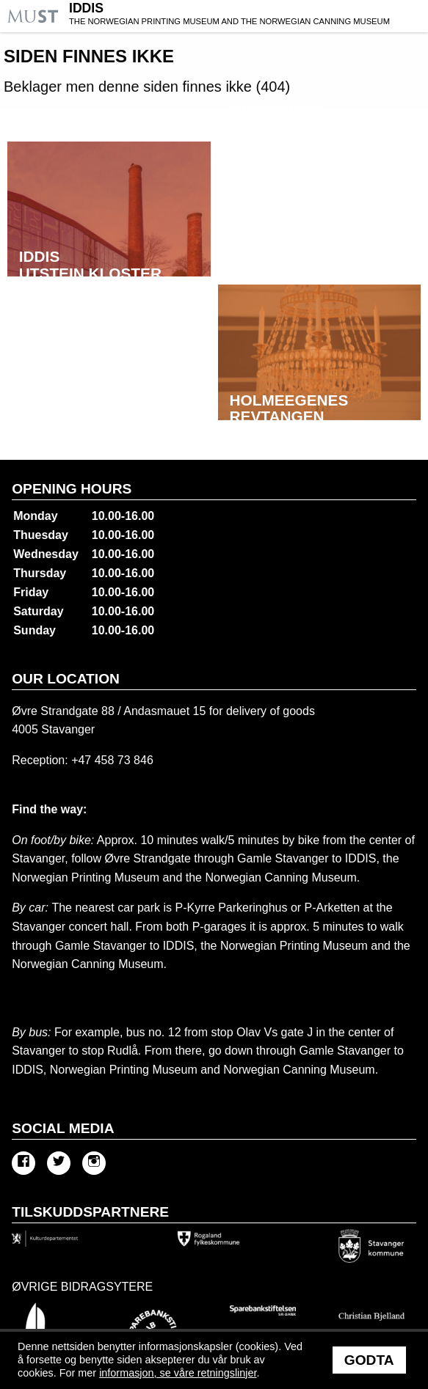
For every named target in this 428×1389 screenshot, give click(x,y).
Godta (369, 1360)
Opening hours (71, 488)
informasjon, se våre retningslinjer (177, 1373)
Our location (66, 678)
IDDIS (246, 15)
